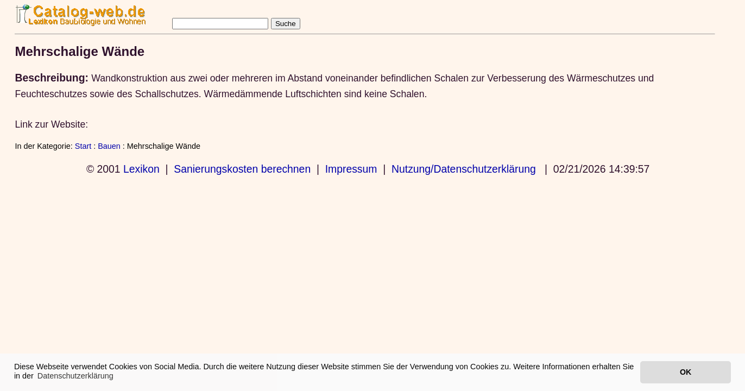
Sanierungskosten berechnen (242, 169)
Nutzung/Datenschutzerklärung (464, 169)
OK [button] (685, 372)
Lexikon (141, 169)
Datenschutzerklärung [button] (75, 375)
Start (83, 146)
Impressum (351, 169)
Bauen (109, 146)
